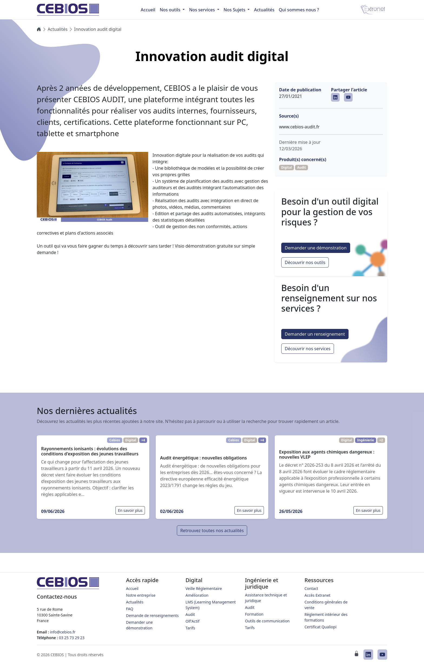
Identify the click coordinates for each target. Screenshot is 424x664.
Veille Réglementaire (204, 588)
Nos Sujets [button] (235, 10)
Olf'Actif (193, 621)
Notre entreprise (140, 595)
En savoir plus (130, 510)
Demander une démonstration (316, 248)
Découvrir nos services (307, 349)
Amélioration (197, 595)
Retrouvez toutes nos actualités (212, 530)
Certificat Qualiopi (320, 626)
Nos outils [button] (170, 10)
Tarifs (190, 627)
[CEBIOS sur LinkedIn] (335, 97)
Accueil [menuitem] (148, 10)
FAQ (129, 608)
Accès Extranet (317, 595)
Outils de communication (267, 620)
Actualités (264, 10)
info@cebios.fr (63, 632)
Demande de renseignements (152, 615)
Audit (190, 614)
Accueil (132, 588)
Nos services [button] (202, 10)
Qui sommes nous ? (299, 10)
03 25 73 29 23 (72, 637)
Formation (254, 614)
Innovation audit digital (97, 29)
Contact (311, 588)
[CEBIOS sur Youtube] (348, 97)
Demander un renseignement (315, 334)
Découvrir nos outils (305, 262)
